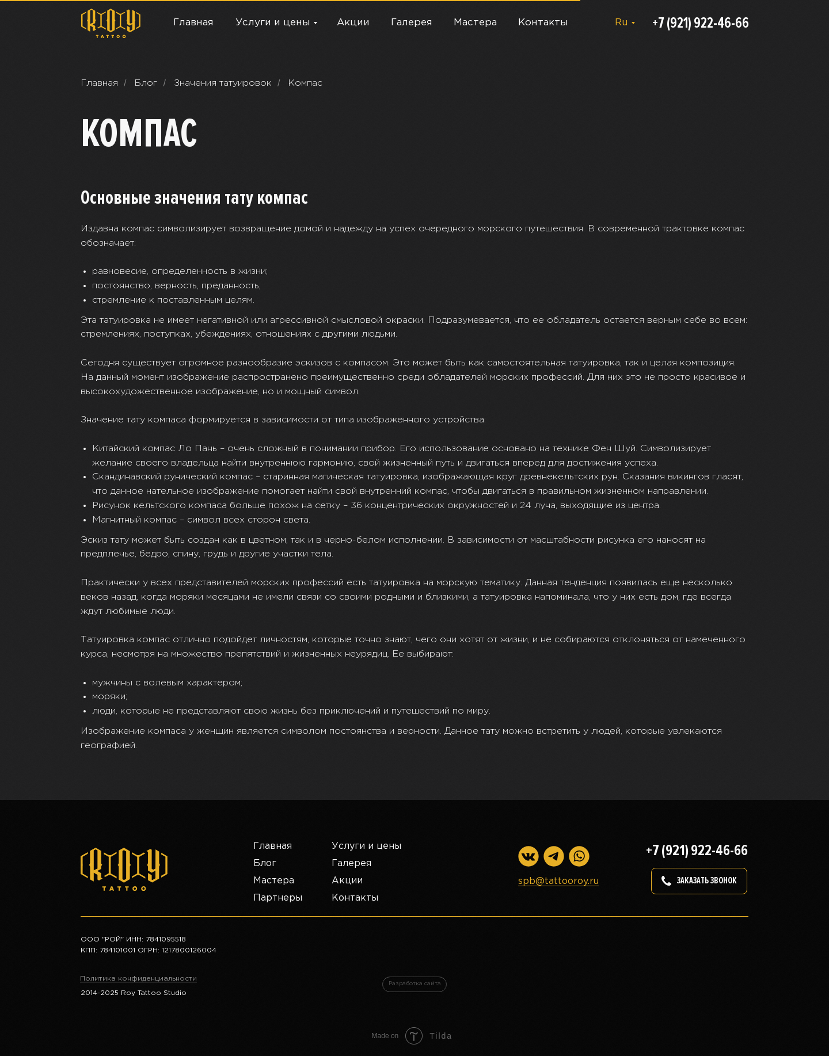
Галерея (411, 22)
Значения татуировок (223, 83)
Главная (193, 22)
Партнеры (277, 898)
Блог (145, 83)
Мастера (475, 22)
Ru (621, 22)
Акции (353, 22)
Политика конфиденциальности (138, 978)
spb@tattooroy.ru (558, 881)
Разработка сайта (415, 983)
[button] (699, 881)
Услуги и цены (272, 22)
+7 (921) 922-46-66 (700, 23)
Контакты (543, 22)
